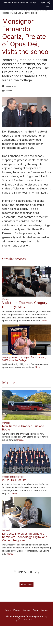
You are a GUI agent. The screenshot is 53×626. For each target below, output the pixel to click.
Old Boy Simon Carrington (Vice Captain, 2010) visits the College (24, 359)
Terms (8, 610)
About (35, 610)
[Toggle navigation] (48, 7)
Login (42, 2)
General (6, 423)
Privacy (16, 610)
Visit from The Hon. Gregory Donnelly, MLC (24, 305)
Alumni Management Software (20, 616)
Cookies (27, 610)
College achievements (13, 477)
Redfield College (28, 2)
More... (45, 320)
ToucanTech (24, 619)
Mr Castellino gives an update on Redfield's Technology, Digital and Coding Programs (24, 537)
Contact (44, 610)
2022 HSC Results (14, 480)
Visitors (9, 91)
